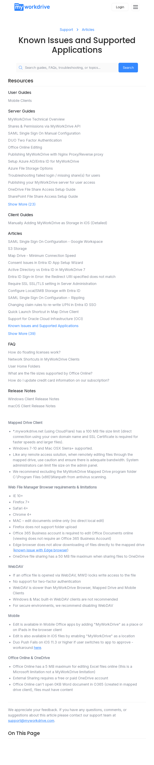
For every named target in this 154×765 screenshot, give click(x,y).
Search (128, 68)
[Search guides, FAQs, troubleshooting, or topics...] (67, 67)
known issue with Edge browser (40, 550)
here (37, 647)
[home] (32, 7)
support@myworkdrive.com (31, 720)
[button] (136, 7)
